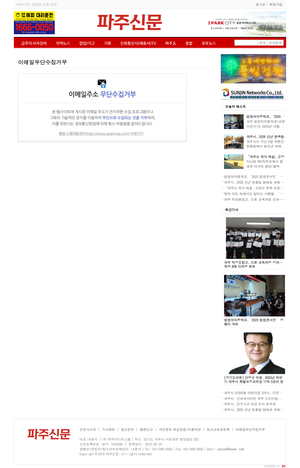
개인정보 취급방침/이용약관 (180, 429)
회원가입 (275, 4)
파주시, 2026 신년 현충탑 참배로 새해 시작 (256, 182)
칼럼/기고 (87, 43)
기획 (107, 43)
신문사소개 (87, 429)
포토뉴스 (209, 43)
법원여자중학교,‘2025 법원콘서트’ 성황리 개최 (261, 176)
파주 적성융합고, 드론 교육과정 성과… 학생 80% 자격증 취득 (253, 264)
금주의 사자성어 (34, 43)
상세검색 (275, 42)
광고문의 (127, 429)
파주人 (170, 43)
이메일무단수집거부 (250, 429)
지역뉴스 (63, 43)
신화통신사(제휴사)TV (138, 43)
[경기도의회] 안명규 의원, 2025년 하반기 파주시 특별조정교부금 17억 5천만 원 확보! (253, 381)
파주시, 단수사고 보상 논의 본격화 (250, 403)
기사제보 (108, 429)
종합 (188, 43)
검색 (262, 42)
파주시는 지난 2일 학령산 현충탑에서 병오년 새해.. (265, 144)
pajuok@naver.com (231, 449)
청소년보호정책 (218, 429)
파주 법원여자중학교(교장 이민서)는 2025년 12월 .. (265, 123)
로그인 (260, 4)
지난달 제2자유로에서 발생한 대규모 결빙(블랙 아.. (264, 166)
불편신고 (146, 429)
